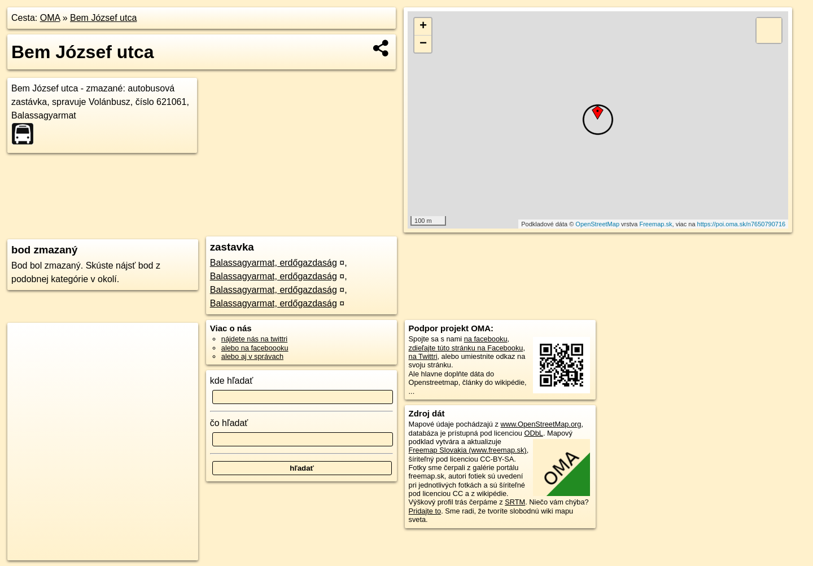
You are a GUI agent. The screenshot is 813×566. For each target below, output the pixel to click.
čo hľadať (229, 423)
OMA (50, 18)
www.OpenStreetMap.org (540, 424)
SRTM (515, 502)
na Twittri (423, 356)
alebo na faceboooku (255, 348)
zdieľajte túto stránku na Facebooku (466, 348)
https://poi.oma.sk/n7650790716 (741, 224)
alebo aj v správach (252, 356)
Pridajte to (425, 511)
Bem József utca (103, 18)
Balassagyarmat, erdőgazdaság (273, 262)
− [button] (423, 44)
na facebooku (486, 339)
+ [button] (423, 26)
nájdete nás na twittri (254, 339)
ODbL (533, 433)
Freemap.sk (655, 224)
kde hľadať (231, 380)
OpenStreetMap (597, 224)
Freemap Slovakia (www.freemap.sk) (468, 450)
